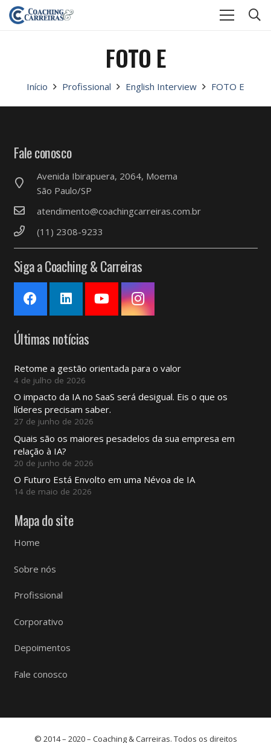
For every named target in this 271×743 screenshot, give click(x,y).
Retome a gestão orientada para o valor (97, 368)
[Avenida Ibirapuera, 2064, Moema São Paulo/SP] (25, 183)
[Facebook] (30, 299)
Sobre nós (35, 569)
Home (27, 542)
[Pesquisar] (254, 15)
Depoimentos (42, 647)
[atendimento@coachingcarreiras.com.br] (25, 211)
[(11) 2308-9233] (25, 231)
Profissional (38, 595)
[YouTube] (101, 299)
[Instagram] (138, 299)
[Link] (41, 15)
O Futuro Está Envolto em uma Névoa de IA (104, 479)
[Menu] (226, 15)
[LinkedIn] (66, 299)
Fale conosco (41, 674)
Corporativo (38, 621)
